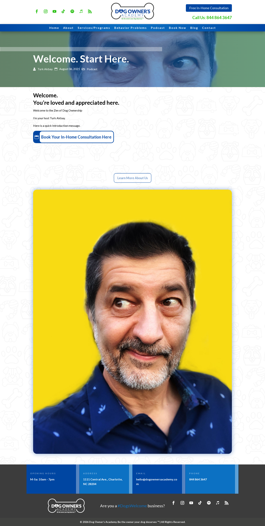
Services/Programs (94, 27)
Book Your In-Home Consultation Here (81, 137)
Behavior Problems (130, 27)
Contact (209, 27)
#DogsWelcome (132, 505)
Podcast (158, 27)
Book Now (177, 27)
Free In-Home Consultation (209, 8)
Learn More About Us (132, 178)
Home (54, 27)
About (68, 27)
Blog (194, 27)
